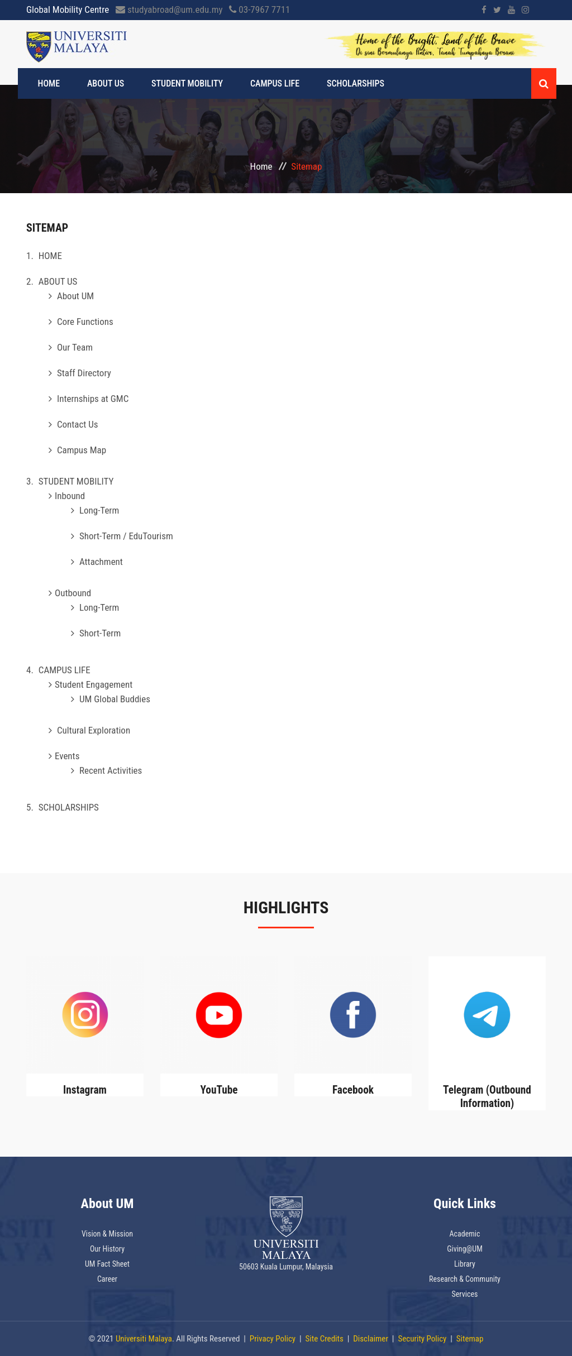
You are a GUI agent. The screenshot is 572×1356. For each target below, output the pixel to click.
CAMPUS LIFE (262, 83)
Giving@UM (465, 1248)
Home (261, 166)
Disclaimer (370, 1339)
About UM (75, 295)
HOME (51, 83)
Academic (464, 1233)
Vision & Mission (107, 1233)
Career (107, 1278)
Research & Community (464, 1278)
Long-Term (99, 510)
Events (67, 755)
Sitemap (470, 1339)
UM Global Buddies (114, 699)
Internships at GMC (92, 398)
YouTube (219, 1089)
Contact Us (77, 424)
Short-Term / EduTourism (126, 536)
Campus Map (81, 450)
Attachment (101, 561)
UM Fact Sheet (107, 1263)
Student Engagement (93, 684)
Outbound (73, 592)
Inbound (70, 495)
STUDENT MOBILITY (180, 83)
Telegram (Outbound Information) (486, 1096)
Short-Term (100, 633)
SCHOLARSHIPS (338, 83)
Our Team (75, 347)
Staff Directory (84, 372)
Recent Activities (110, 770)
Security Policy (422, 1339)
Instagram (85, 1089)
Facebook (353, 1089)
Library (464, 1263)
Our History (107, 1248)
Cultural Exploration (93, 730)
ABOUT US (103, 83)
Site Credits (325, 1339)
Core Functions (85, 321)
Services (465, 1294)
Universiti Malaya (144, 1339)
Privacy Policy (272, 1339)
